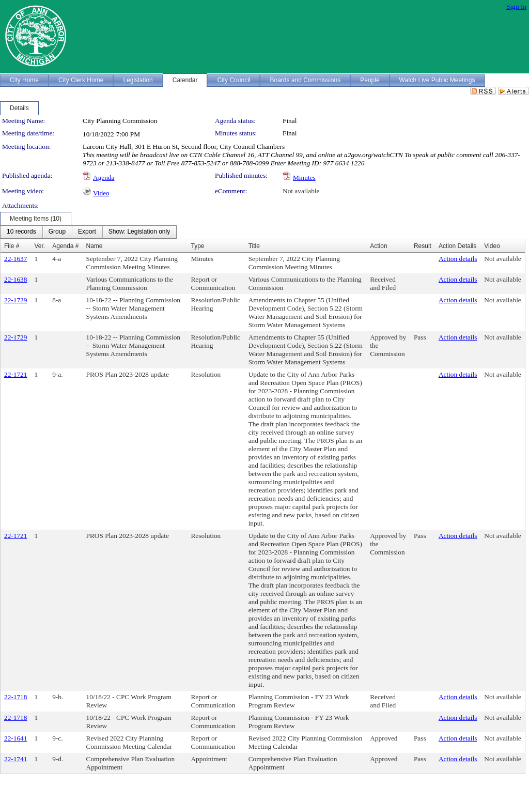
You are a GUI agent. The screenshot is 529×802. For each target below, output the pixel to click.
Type (197, 246)
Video (101, 193)
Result (422, 246)
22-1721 (15, 374)
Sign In (516, 6)
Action (378, 246)
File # (11, 246)
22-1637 (15, 259)
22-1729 (15, 300)
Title (254, 246)
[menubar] (88, 232)
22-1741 (15, 759)
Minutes (304, 177)
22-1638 (15, 279)
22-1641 (15, 738)
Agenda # (65, 246)
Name (94, 246)
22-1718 (15, 697)
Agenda (103, 177)
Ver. (39, 246)
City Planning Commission (120, 121)
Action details (458, 259)
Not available (301, 191)
